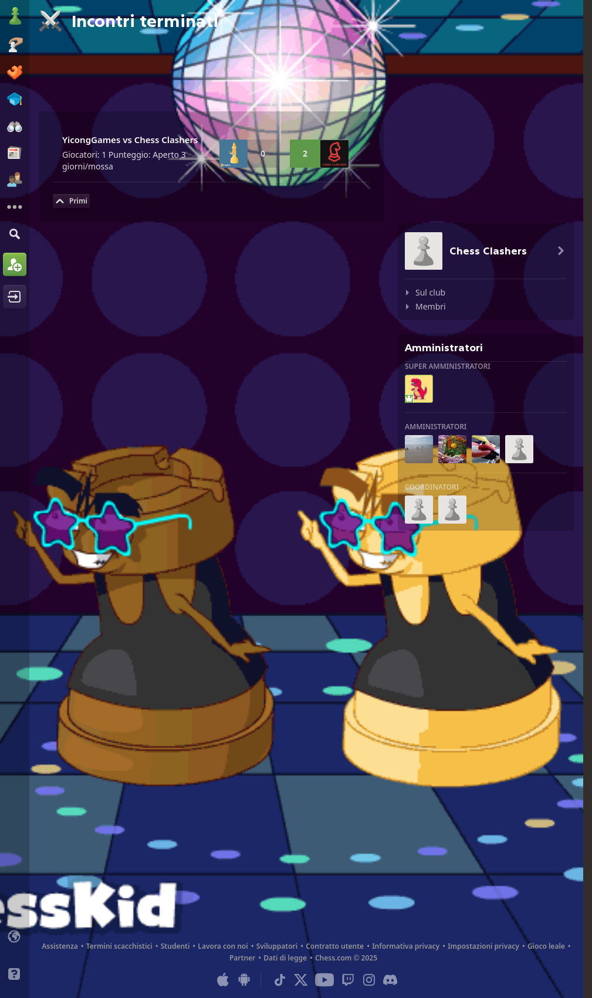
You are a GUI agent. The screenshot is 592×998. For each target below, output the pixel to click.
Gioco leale (546, 946)
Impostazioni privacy (483, 946)
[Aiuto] (14, 974)
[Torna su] (71, 201)
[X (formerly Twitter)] (301, 980)
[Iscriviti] (14, 264)
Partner (242, 958)
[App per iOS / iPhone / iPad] (223, 980)
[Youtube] (324, 979)
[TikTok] (280, 980)
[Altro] (14, 207)
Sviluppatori (277, 946)
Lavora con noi (223, 946)
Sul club (430, 292)
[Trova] (14, 233)
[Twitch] (348, 980)
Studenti (175, 946)
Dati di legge (285, 958)
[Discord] (390, 980)
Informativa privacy (405, 946)
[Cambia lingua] (14, 936)
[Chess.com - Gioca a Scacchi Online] (14, 17)
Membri (430, 306)
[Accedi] (14, 296)
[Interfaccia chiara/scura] (14, 955)
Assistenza (60, 946)
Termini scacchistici (119, 946)
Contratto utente (335, 946)
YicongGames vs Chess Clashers (130, 139)
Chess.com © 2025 (346, 958)
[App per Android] (244, 980)
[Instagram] (369, 980)
